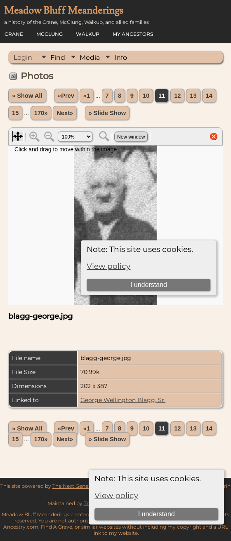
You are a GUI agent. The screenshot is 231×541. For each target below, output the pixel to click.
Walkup (87, 34)
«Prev (66, 95)
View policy (116, 495)
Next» (65, 113)
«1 (86, 95)
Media (90, 57)
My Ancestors (133, 34)
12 (177, 95)
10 (146, 95)
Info (120, 57)
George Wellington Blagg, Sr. (122, 400)
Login (23, 57)
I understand (156, 513)
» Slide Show (107, 113)
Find (57, 57)
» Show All (27, 95)
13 (193, 95)
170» (41, 113)
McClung (49, 34)
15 (15, 113)
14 (209, 95)
